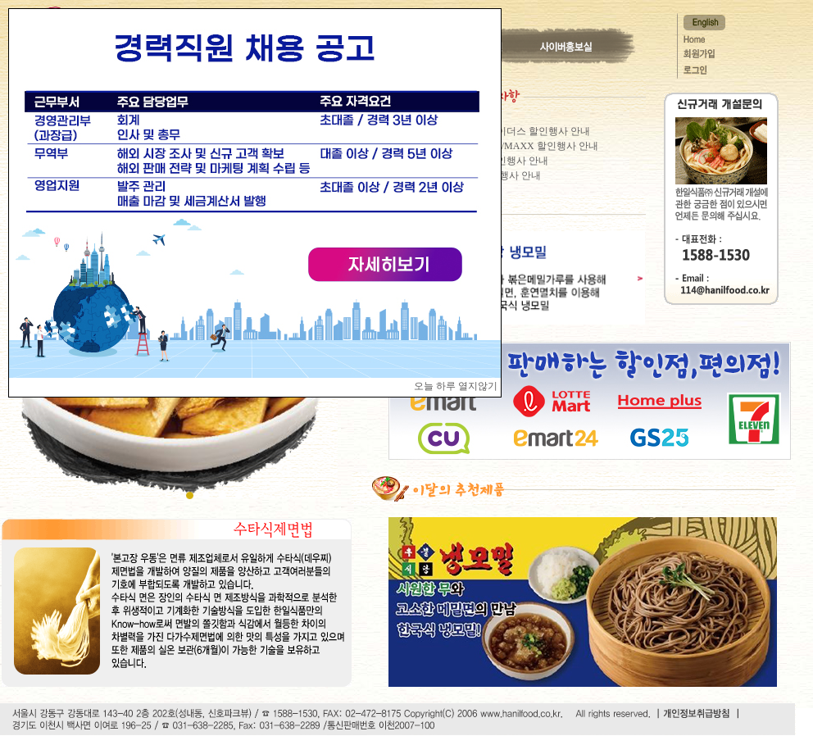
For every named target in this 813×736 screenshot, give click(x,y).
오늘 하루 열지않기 (455, 386)
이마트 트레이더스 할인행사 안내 (517, 131)
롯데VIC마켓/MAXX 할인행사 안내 (521, 146)
